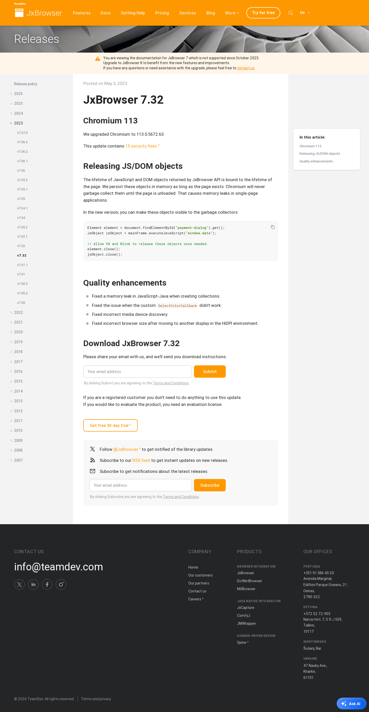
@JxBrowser (126, 449)
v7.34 (21, 218)
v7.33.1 (22, 236)
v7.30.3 (22, 283)
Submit (210, 371)
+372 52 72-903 (316, 613)
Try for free (263, 12)
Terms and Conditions (171, 383)
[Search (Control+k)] (290, 13)
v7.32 (21, 255)
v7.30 (21, 302)
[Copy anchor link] (143, 120)
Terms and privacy (96, 699)
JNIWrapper (246, 623)
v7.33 (21, 246)
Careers (194, 599)
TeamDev (35, 699)
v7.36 (21, 170)
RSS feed (141, 460)
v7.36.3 (22, 142)
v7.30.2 (22, 293)
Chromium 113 (310, 100)
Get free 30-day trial (109, 425)
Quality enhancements (316, 115)
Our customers (200, 575)
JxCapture (245, 607)
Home (193, 567)
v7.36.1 (22, 161)
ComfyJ (243, 615)
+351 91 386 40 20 (318, 573)
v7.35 (21, 199)
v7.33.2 (22, 227)
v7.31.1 (22, 265)
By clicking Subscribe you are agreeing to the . (145, 496)
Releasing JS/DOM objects (320, 107)
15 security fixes (141, 146)
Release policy (25, 84)
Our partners (198, 583)
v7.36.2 (22, 151)
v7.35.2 (22, 180)
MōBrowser (246, 589)
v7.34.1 (22, 208)
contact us (245, 68)
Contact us (197, 591)
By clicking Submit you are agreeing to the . (136, 383)
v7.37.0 (22, 133)
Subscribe (209, 485)
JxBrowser (44, 13)
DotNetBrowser (249, 581)
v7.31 (21, 274)
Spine (241, 642)
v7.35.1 (22, 189)
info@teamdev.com (58, 567)
